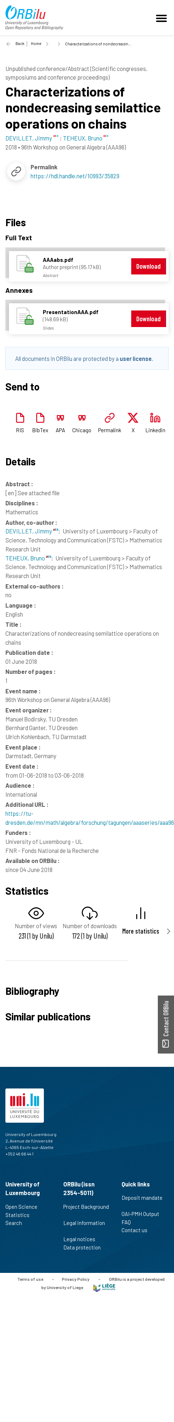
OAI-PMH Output (143, 1214)
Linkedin (155, 430)
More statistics (140, 931)
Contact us (138, 1230)
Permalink (109, 430)
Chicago (81, 430)
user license (136, 358)
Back (19, 43)
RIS (20, 430)
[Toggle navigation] (162, 17)
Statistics (20, 1215)
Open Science (24, 1206)
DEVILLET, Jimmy (31, 531)
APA (60, 430)
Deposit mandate (142, 1201)
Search (16, 1223)
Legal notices (82, 1239)
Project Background (86, 1210)
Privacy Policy (76, 1279)
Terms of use (30, 1279)
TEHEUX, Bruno (28, 558)
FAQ (129, 1222)
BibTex (40, 430)
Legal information (84, 1227)
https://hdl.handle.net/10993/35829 (75, 175)
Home (36, 43)
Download (148, 266)
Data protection (85, 1247)
